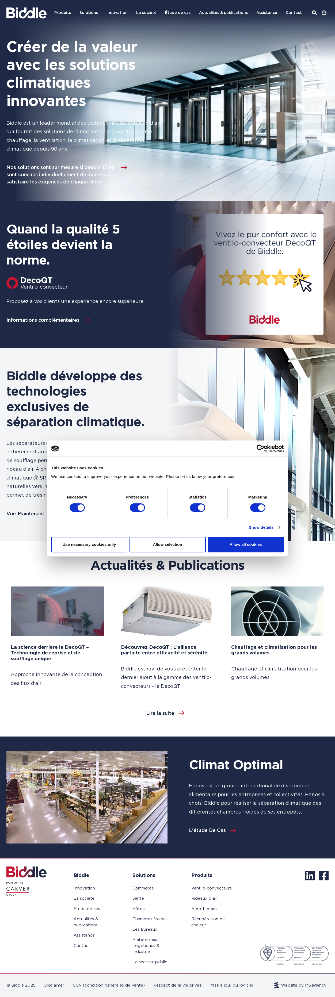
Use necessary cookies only (89, 544)
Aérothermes (204, 909)
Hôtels (138, 909)
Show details (261, 527)
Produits (62, 13)
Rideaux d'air (204, 898)
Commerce (143, 888)
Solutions (88, 13)
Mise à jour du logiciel (231, 985)
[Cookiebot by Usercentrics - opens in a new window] (260, 448)
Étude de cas (178, 13)
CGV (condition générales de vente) (109, 985)
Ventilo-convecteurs (211, 888)
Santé (138, 898)
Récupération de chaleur (208, 922)
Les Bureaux (144, 929)
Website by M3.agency (300, 985)
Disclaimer (54, 985)
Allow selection (167, 544)
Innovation (117, 13)
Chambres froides (150, 919)
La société (146, 13)
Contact (294, 13)
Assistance (266, 13)
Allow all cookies (246, 544)
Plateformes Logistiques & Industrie (145, 946)
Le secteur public (149, 962)
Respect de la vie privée (177, 985)
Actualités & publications (223, 13)
